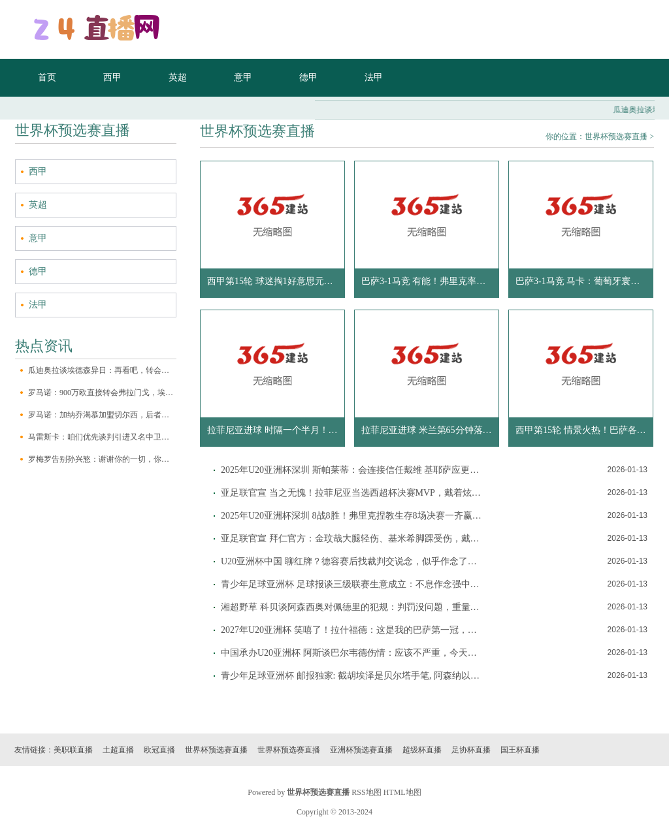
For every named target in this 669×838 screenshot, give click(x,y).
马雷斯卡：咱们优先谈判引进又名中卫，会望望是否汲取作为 (102, 437)
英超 (178, 77)
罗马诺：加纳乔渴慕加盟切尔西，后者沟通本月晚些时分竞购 (102, 414)
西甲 (112, 77)
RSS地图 (366, 792)
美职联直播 (73, 749)
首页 (47, 77)
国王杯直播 (520, 749)
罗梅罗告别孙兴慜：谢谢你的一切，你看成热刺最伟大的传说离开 (102, 459)
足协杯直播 (471, 749)
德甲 (308, 77)
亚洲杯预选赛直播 (361, 749)
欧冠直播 (159, 749)
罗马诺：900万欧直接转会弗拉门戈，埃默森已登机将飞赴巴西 (102, 392)
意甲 (243, 77)
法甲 (374, 77)
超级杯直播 (422, 749)
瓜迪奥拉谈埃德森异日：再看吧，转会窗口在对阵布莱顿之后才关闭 (102, 370)
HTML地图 (402, 792)
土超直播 (118, 749)
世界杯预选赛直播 (616, 136)
